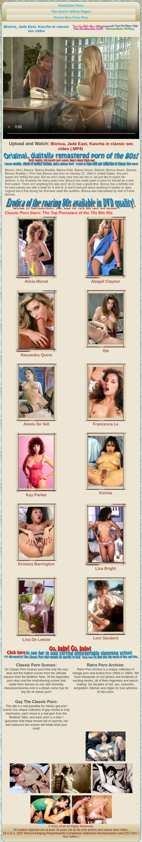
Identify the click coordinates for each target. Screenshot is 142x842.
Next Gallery (70, 836)
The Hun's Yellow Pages (71, 11)
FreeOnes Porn (70, 5)
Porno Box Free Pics (71, 17)
